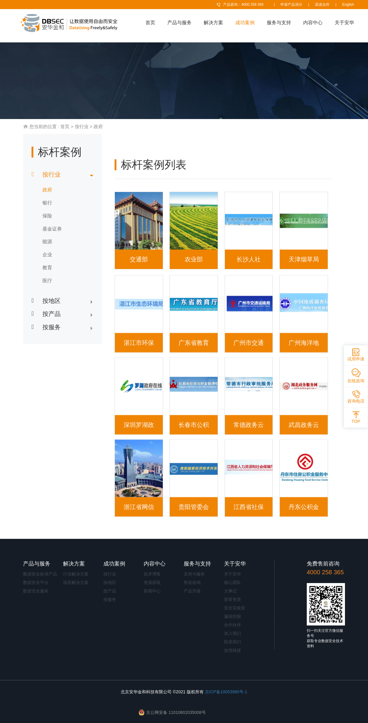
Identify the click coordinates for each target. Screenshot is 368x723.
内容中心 (313, 22)
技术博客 (152, 574)
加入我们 (232, 633)
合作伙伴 (232, 624)
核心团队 (232, 582)
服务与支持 (279, 22)
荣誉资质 (232, 599)
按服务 (109, 599)
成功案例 (245, 22)
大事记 (230, 591)
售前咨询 (192, 582)
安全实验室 (234, 607)
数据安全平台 (36, 582)
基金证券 (52, 228)
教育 (47, 267)
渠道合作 (322, 4)
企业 (47, 254)
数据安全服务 (36, 591)
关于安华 (344, 22)
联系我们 (232, 641)
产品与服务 (179, 22)
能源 (47, 241)
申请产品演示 (291, 4)
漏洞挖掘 (232, 616)
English (348, 4)
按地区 (109, 582)
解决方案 (213, 22)
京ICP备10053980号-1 (226, 691)
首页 (150, 22)
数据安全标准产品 (40, 574)
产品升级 (192, 591)
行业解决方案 (76, 574)
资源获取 (152, 582)
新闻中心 (152, 591)
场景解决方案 (76, 582)
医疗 (47, 280)
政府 (98, 126)
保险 (47, 215)
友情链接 (232, 650)
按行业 (82, 126)
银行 (47, 202)
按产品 (109, 591)
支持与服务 (194, 574)
